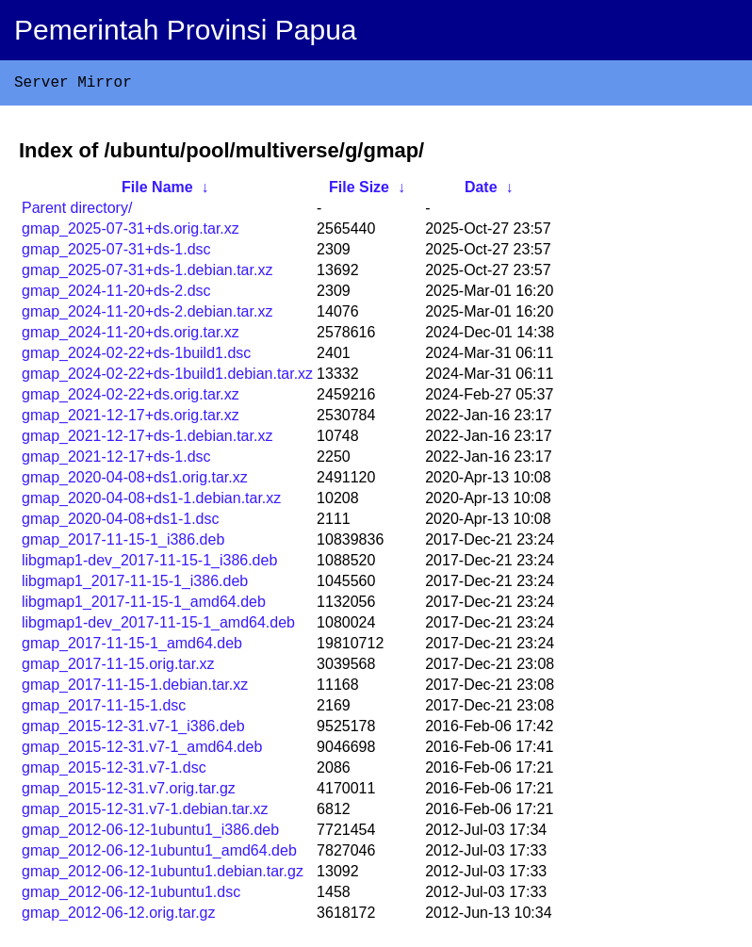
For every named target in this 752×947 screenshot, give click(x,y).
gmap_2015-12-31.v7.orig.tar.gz (129, 792)
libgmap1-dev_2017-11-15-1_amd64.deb (158, 626)
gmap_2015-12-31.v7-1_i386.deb (133, 730)
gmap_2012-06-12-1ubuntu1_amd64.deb (159, 854)
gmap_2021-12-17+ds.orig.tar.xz (130, 419)
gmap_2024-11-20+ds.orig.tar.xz (130, 336)
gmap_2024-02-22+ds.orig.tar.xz (130, 398)
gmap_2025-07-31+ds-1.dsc (116, 253)
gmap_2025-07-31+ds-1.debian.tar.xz (147, 274)
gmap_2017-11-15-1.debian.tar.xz (135, 688)
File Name (157, 191)
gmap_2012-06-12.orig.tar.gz (118, 916)
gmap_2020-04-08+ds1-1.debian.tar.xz (151, 502)
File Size (359, 191)
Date (481, 191)
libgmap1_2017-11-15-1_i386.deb (135, 585)
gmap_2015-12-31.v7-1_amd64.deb (142, 751)
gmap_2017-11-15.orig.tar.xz (118, 668)
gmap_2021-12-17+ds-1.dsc (116, 460)
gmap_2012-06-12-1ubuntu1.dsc (131, 896)
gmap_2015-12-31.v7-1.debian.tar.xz (145, 813)
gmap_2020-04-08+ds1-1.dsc (120, 522)
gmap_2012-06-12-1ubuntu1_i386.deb (150, 833)
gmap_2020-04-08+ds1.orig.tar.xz (135, 481)
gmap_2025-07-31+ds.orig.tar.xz (130, 232)
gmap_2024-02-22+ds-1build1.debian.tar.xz (167, 377)
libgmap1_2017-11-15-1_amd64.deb (144, 605)
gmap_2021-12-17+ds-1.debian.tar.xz (147, 440)
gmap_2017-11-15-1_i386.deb (123, 543)
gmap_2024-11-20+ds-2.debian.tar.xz (147, 315)
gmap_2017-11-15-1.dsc (104, 709)
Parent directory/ (77, 212)
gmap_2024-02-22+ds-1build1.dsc (136, 357)
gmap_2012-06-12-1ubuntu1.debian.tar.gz (162, 875)
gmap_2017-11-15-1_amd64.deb (132, 647)
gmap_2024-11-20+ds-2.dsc (116, 294)
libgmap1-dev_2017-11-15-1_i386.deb (149, 564)
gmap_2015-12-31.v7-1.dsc (114, 771)
